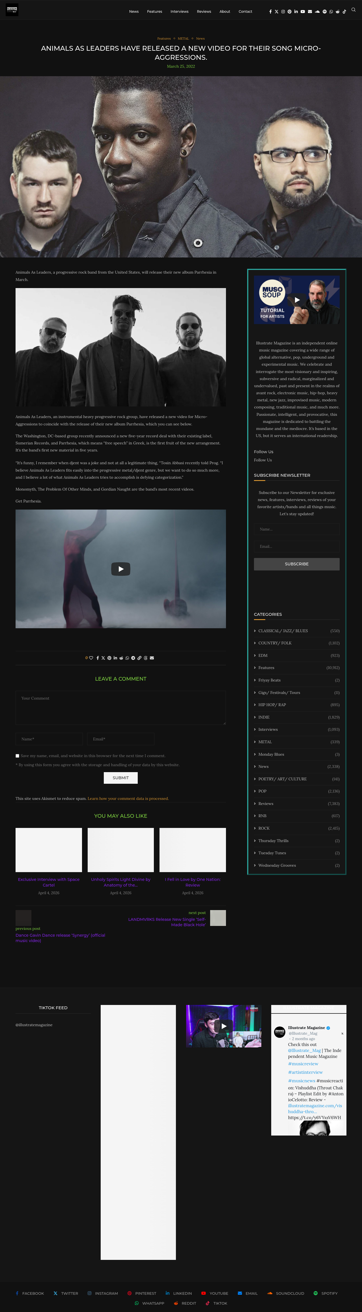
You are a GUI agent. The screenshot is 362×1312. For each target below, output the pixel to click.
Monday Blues (299, 758)
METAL (299, 746)
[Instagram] (283, 11)
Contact (245, 11)
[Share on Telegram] (133, 661)
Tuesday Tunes (299, 857)
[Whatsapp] (331, 11)
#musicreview (303, 1067)
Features (154, 11)
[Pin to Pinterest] (109, 661)
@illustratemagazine (34, 1028)
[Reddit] (338, 11)
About (224, 11)
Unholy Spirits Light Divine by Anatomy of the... (120, 886)
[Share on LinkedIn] (115, 661)
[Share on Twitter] (103, 661)
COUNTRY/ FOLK (299, 647)
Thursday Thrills (299, 845)
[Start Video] (121, 573)
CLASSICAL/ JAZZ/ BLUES (299, 635)
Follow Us (263, 464)
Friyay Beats (299, 684)
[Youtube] (303, 11)
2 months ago (303, 1042)
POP (299, 795)
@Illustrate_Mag (303, 1037)
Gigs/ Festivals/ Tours (299, 697)
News (134, 11)
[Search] (353, 11)
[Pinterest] (290, 11)
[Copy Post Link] (139, 661)
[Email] (310, 11)
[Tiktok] (344, 11)
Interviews (179, 11)
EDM (299, 660)
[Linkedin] (296, 11)
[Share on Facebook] (97, 661)
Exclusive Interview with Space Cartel (48, 886)
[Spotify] (325, 11)
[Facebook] (270, 11)
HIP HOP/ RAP (299, 709)
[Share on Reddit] (121, 661)
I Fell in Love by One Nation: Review (193, 886)
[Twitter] (277, 11)
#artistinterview (305, 1076)
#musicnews (301, 1084)
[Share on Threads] (146, 661)
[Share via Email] (152, 661)
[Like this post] (91, 661)
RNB (299, 820)
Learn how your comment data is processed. (128, 802)
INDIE (299, 721)
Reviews (204, 11)
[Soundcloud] (317, 11)
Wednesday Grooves (299, 869)
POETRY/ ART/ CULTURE (299, 783)
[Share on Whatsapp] (127, 661)
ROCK (299, 832)
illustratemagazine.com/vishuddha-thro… (315, 1112)
